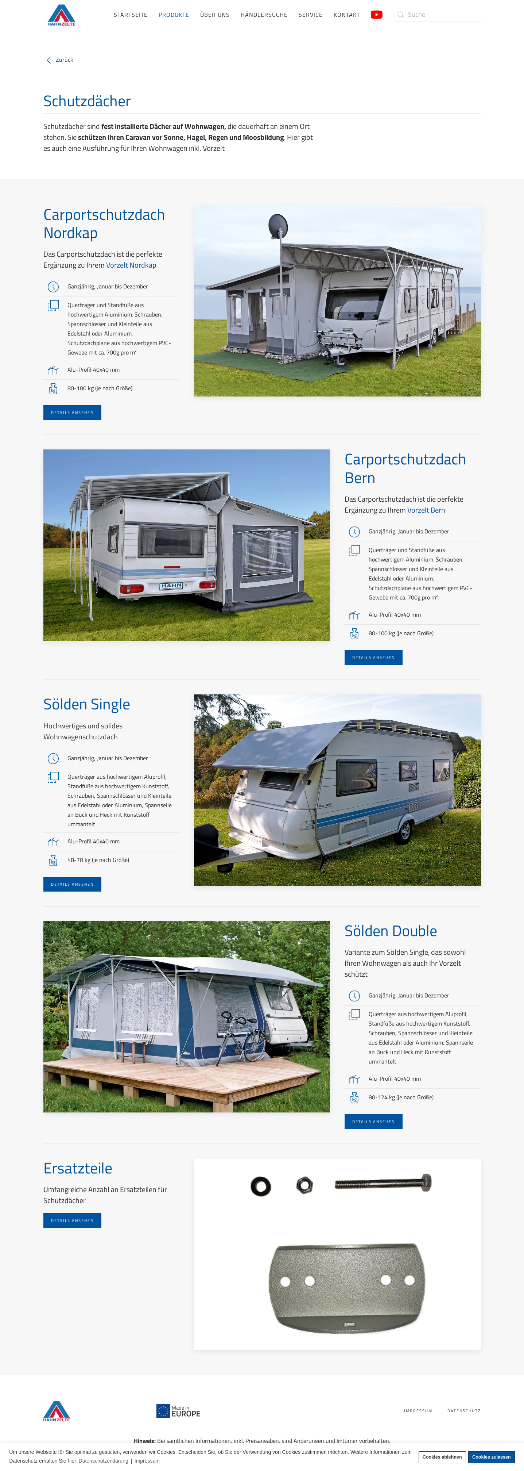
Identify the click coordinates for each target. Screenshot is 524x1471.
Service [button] (311, 14)
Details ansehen (72, 412)
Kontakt (347, 14)
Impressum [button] (147, 1461)
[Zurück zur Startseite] (61, 14)
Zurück (58, 59)
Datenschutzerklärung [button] (103, 1461)
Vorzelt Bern (426, 510)
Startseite (131, 14)
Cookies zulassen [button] (491, 1457)
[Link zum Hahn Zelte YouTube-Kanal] (377, 13)
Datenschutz (461, 1411)
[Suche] (437, 14)
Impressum (415, 1411)
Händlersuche (264, 14)
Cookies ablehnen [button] (442, 1457)
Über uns (215, 14)
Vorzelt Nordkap (131, 265)
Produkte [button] (174, 14)
